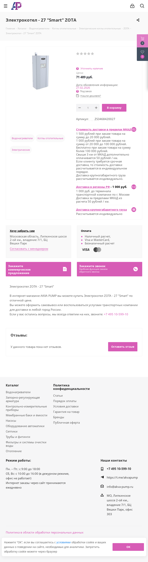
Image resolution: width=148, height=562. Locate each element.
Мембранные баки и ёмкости (26, 415)
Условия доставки (66, 406)
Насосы (11, 420)
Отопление (14, 451)
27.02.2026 (83, 87)
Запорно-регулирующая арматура (23, 399)
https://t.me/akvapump (122, 477)
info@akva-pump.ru (120, 487)
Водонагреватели (22, 138)
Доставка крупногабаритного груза (101, 209)
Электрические (21, 149)
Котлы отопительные (50, 138)
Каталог (12, 385)
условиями (63, 542)
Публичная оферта (66, 422)
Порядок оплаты (65, 401)
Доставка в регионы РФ (93, 187)
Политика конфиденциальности (71, 387)
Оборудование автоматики (25, 426)
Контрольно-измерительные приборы (26, 408)
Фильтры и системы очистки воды (26, 444)
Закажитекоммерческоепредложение (19, 269)
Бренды (58, 417)
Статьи (58, 395)
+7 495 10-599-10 (116, 314)
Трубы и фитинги (18, 437)
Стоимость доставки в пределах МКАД (103, 129)
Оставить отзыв (122, 346)
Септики (12, 431)
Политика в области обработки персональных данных (44, 532)
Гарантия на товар (66, 412)
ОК (128, 547)
